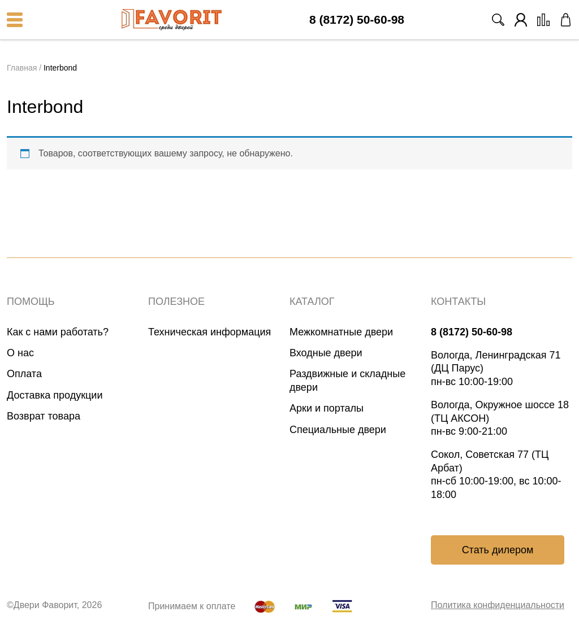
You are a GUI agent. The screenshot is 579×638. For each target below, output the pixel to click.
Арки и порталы (327, 408)
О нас (20, 353)
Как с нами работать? (58, 332)
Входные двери (326, 353)
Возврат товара (43, 416)
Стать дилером (498, 550)
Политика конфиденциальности (497, 605)
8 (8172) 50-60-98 (356, 20)
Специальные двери (338, 429)
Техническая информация (209, 332)
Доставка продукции (54, 395)
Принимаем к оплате (191, 606)
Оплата (24, 373)
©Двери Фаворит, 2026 (54, 605)
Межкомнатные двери (341, 332)
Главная (22, 67)
